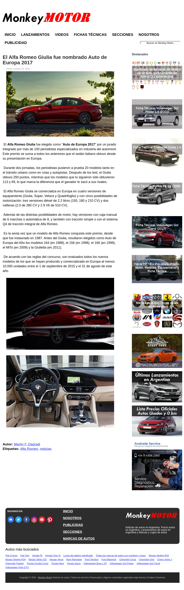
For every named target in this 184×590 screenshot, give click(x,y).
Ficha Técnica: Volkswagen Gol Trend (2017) (157, 226)
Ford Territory (92, 559)
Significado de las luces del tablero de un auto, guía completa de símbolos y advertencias (157, 73)
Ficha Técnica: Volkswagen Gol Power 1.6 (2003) (157, 109)
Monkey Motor (45, 577)
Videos (62, 35)
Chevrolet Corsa (127, 559)
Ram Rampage (74, 559)
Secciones (122, 35)
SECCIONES (72, 532)
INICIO (68, 511)
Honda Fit (37, 555)
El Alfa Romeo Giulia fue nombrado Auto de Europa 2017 (55, 60)
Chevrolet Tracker (14, 563)
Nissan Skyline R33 (159, 555)
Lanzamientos (35, 35)
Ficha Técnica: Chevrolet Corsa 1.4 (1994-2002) (157, 149)
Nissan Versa (56, 559)
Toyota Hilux (57, 563)
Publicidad (16, 43)
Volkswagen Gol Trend (148, 563)
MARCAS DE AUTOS (79, 538)
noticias (45, 449)
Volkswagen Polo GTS (17, 567)
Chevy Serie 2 (164, 559)
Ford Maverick (109, 559)
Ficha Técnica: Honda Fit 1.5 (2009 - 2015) (157, 187)
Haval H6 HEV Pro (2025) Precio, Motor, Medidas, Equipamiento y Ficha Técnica (157, 267)
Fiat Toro (24, 555)
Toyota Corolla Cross (38, 563)
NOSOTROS (72, 518)
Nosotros (149, 35)
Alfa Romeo (29, 449)
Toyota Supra (74, 563)
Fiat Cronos (11, 555)
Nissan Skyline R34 (15, 559)
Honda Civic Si (53, 555)
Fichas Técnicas (90, 35)
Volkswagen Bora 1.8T (95, 563)
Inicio (10, 35)
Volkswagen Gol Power (122, 563)
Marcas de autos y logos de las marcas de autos (157, 304)
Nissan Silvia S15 (38, 559)
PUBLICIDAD (73, 525)
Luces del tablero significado (78, 555)
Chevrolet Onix (146, 559)
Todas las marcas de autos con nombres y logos (121, 555)
